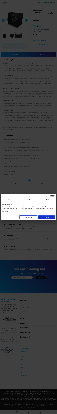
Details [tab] (28, 199)
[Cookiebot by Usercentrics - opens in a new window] (49, 196)
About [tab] (47, 199)
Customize (28, 217)
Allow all (47, 217)
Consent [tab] (10, 199)
